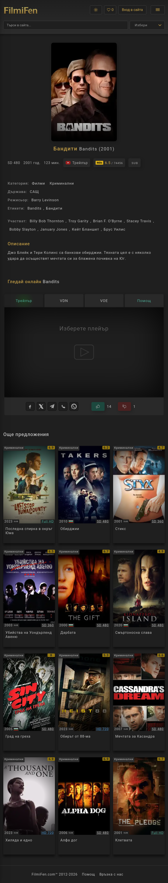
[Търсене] (65, 25)
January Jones (53, 229)
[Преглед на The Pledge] (139, 806)
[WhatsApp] (74, 406)
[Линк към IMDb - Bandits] (109, 162)
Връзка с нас (111, 874)
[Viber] (63, 406)
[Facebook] (30, 406)
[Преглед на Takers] (84, 494)
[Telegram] (52, 406)
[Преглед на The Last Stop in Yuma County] (29, 494)
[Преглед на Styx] (139, 494)
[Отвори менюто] (158, 9)
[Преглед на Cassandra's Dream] (139, 702)
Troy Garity (78, 221)
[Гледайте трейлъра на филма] (76, 162)
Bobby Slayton (22, 229)
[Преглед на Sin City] (29, 702)
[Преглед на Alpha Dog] (84, 806)
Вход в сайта (132, 10)
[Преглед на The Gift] (84, 598)
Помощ (88, 874)
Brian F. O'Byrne (107, 221)
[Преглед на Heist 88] (84, 702)
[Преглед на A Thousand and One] (29, 806)
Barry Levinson (45, 200)
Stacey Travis (139, 221)
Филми (38, 183)
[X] (41, 406)
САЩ (34, 191)
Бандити (54, 208)
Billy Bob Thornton (47, 221)
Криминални (62, 183)
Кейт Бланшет (85, 229)
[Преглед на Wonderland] (29, 598)
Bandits (34, 208)
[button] (96, 9)
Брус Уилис (115, 229)
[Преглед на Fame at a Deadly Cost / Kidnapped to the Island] (139, 598)
